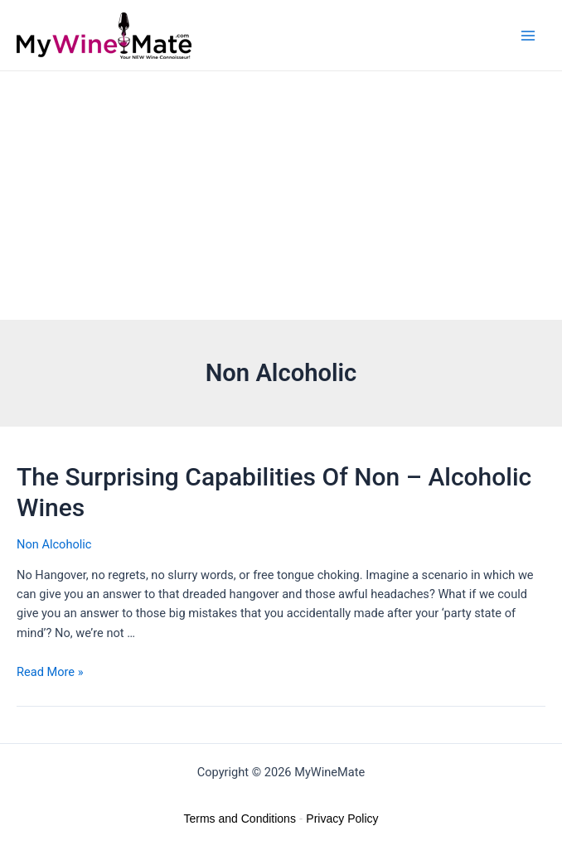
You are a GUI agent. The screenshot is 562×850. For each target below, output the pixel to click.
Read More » (50, 671)
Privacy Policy (342, 818)
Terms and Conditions (240, 818)
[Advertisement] (281, 196)
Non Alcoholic (54, 544)
